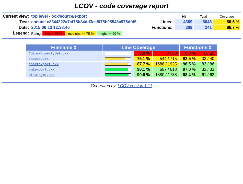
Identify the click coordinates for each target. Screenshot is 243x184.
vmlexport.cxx (42, 69)
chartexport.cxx (44, 64)
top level (39, 16)
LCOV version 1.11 (135, 86)
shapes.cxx (39, 58)
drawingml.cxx (42, 75)
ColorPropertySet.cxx (49, 53)
